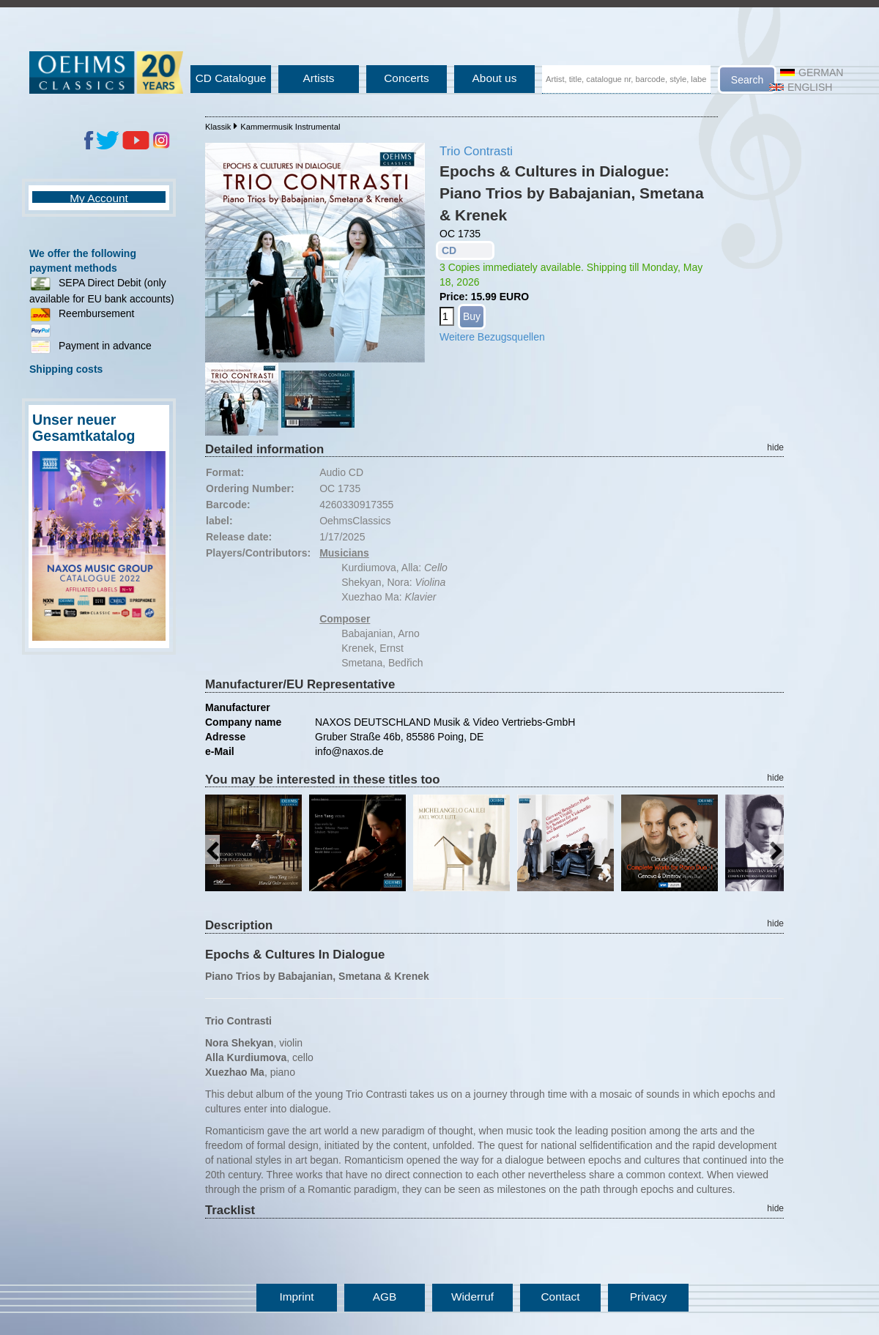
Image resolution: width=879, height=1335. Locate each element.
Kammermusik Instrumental (290, 126)
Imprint (296, 1296)
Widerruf (472, 1296)
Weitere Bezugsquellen (492, 337)
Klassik (218, 126)
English (800, 87)
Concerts (406, 78)
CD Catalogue (231, 78)
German (811, 72)
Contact (560, 1296)
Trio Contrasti (476, 151)
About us (494, 78)
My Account (99, 198)
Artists (319, 78)
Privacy (648, 1296)
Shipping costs (66, 369)
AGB (385, 1296)
